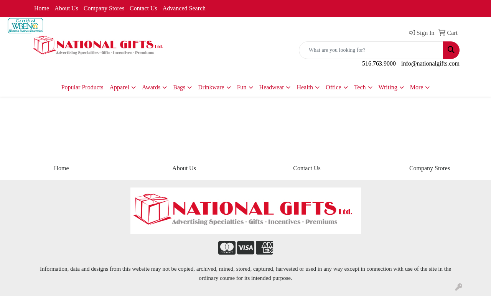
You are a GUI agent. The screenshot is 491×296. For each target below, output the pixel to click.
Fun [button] (242, 87)
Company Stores (104, 8)
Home (41, 8)
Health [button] (305, 87)
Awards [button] (151, 87)
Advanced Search (184, 8)
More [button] (416, 87)
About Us (66, 8)
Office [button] (333, 87)
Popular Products (82, 87)
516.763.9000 (379, 63)
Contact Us (143, 8)
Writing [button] (388, 87)
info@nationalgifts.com (430, 63)
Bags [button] (179, 87)
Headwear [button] (271, 87)
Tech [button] (360, 87)
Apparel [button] (119, 87)
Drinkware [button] (211, 87)
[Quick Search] (371, 50)
